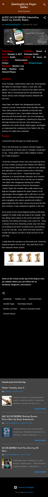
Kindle (32, 63)
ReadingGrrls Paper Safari (24, 5)
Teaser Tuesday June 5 (13, 387)
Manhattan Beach (25, 304)
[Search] (44, 5)
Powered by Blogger (24, 487)
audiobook (7, 299)
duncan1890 (29, 492)
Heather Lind (20, 299)
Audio (39, 63)
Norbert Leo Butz (10, 309)
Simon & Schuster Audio (30, 309)
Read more (40, 409)
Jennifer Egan (9, 304)
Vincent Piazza (9, 314)
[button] (44, 18)
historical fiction (35, 299)
